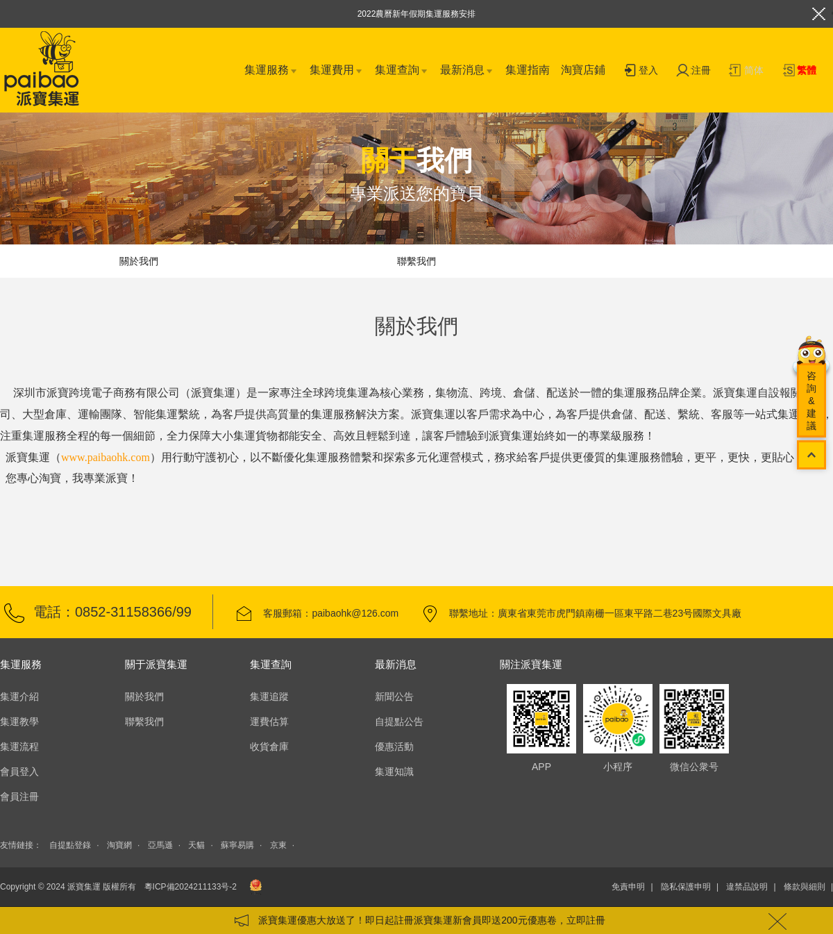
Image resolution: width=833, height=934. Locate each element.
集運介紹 (19, 696)
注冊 (693, 71)
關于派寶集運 (156, 664)
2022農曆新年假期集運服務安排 (416, 14)
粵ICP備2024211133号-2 (190, 887)
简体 (746, 71)
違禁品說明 (747, 887)
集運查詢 (402, 71)
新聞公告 (394, 696)
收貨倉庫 (269, 746)
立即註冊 (585, 920)
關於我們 (138, 261)
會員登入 (19, 771)
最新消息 (467, 71)
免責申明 (628, 887)
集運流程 (19, 746)
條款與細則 (804, 887)
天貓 (196, 845)
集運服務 (271, 71)
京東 (278, 845)
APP (541, 718)
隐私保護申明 (686, 887)
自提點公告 (399, 721)
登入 (640, 71)
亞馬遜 (160, 845)
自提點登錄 (70, 845)
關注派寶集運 (531, 664)
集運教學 (19, 721)
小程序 (618, 718)
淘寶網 (119, 845)
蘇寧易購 (237, 845)
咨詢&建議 (811, 400)
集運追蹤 (269, 696)
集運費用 (337, 71)
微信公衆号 (694, 718)
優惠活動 (394, 746)
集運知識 (394, 771)
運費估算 (269, 721)
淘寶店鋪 (583, 70)
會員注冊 (19, 796)
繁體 (799, 71)
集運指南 (527, 70)
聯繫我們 (416, 261)
